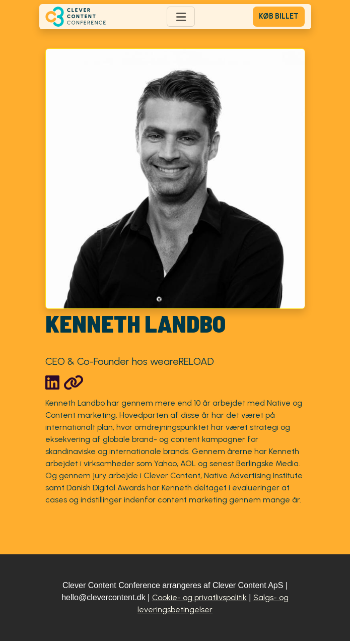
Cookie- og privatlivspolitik (199, 597)
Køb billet (279, 16)
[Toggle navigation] (181, 17)
